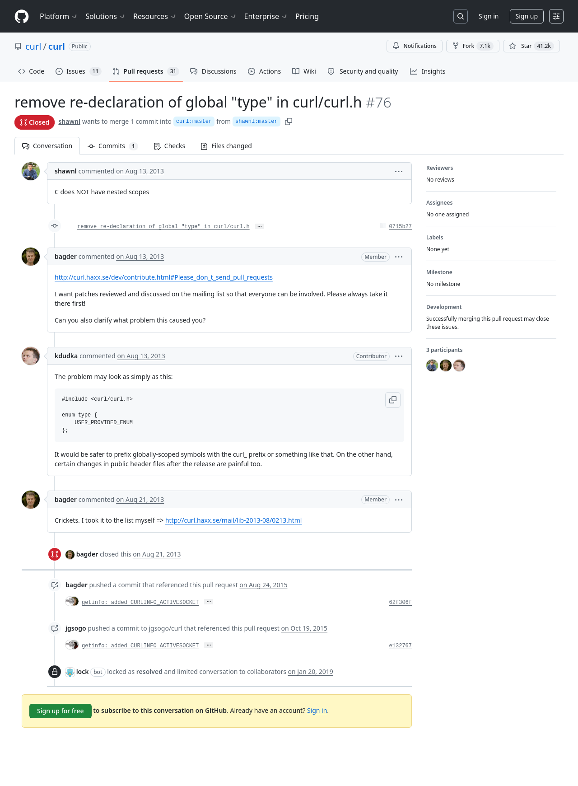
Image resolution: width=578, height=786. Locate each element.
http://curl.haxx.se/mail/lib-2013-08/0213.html (233, 520)
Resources (155, 16)
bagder (66, 256)
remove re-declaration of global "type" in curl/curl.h (163, 227)
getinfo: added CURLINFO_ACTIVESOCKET (140, 602)
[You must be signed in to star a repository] (531, 46)
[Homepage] (21, 16)
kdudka (66, 355)
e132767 (400, 646)
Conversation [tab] (47, 145)
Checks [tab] (169, 145)
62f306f (400, 602)
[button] (398, 171)
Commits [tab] (117, 145)
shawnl (69, 121)
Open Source (210, 16)
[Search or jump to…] (460, 16)
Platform (59, 16)
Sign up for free (60, 710)
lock (82, 671)
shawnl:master (256, 121)
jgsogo (75, 628)
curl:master (194, 121)
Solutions (105, 16)
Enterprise (266, 16)
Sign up (527, 16)
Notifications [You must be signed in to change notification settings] (414, 46)
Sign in (489, 16)
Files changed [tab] (226, 145)
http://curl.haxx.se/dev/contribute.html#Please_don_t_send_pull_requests (164, 277)
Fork (473, 46)
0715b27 (400, 227)
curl (33, 46)
